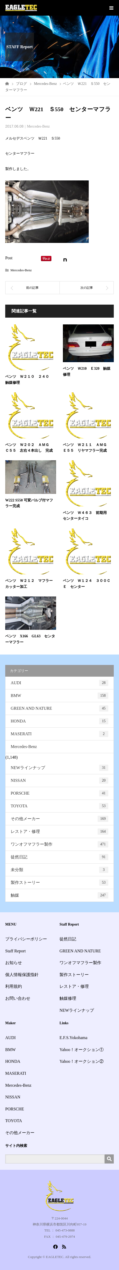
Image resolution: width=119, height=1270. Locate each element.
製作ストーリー (59, 882)
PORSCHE (59, 793)
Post (9, 258)
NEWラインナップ (59, 768)
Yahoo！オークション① (81, 1049)
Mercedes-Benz (38, 126)
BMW (59, 696)
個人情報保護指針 (22, 974)
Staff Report (15, 951)
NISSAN (59, 780)
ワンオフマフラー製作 (59, 844)
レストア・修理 (59, 831)
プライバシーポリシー (26, 939)
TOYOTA (59, 806)
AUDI (59, 683)
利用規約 (13, 986)
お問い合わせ (17, 998)
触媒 (59, 895)
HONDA (59, 721)
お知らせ (13, 962)
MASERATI (59, 734)
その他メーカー (59, 819)
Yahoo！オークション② (81, 1061)
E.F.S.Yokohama (73, 1037)
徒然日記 (59, 857)
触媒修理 (67, 998)
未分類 (59, 870)
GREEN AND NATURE (59, 708)
